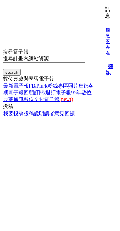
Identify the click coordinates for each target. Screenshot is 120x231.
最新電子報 (16, 86)
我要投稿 (13, 113)
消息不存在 (108, 42)
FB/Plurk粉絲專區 (48, 86)
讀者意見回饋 (59, 113)
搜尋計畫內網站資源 (26, 58)
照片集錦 (78, 86)
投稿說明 (34, 113)
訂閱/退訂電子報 (52, 92)
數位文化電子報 (48, 99)
